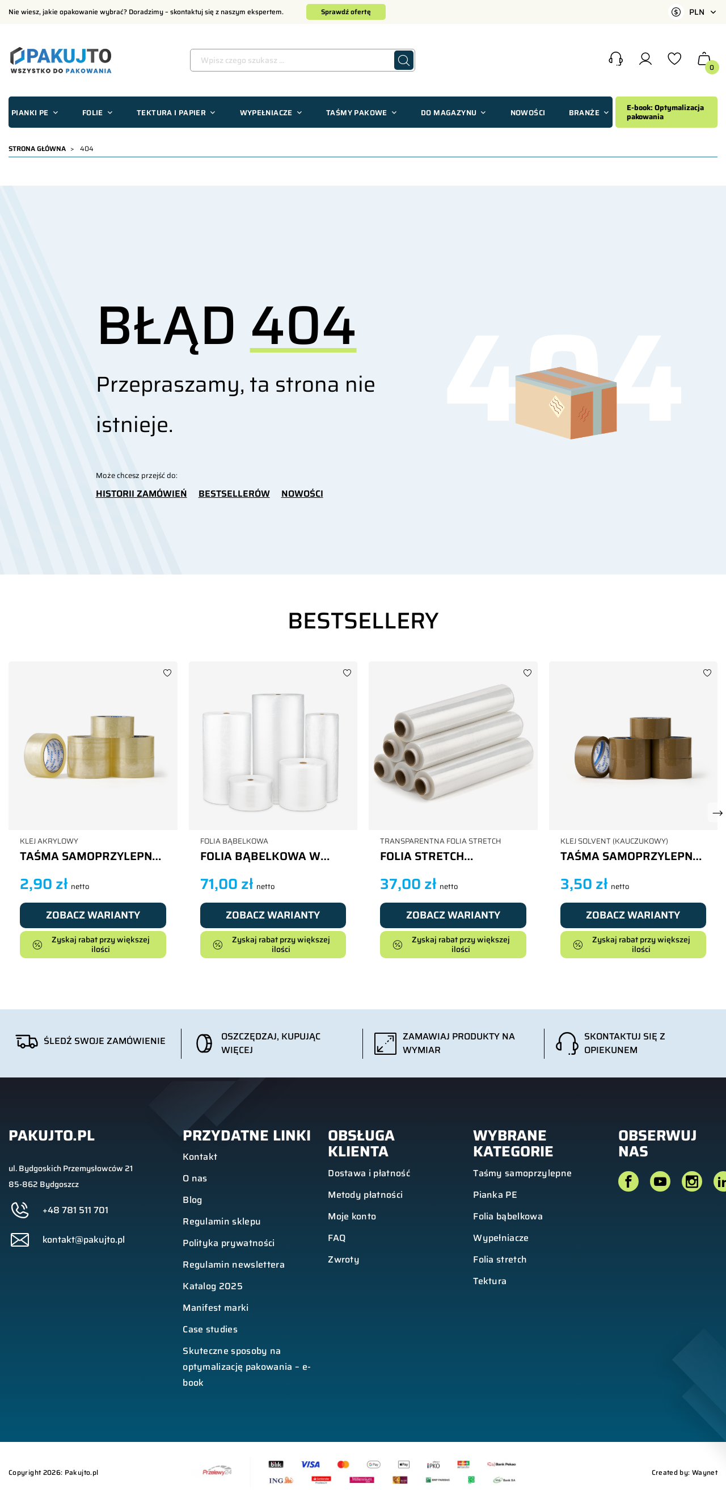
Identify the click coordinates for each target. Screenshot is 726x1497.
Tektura (489, 1281)
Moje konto (352, 1216)
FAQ (336, 1238)
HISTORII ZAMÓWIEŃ (141, 494)
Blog (192, 1200)
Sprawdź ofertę (346, 11)
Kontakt (200, 1157)
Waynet (704, 1472)
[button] (615, 60)
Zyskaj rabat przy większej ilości (91, 944)
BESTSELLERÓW (234, 494)
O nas (195, 1178)
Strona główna (37, 148)
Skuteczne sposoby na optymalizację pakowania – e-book (247, 1367)
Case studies (210, 1329)
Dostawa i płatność (369, 1173)
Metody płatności (365, 1195)
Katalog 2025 (213, 1286)
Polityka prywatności (229, 1243)
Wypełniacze (501, 1238)
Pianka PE (495, 1195)
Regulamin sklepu (222, 1221)
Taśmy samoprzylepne (522, 1173)
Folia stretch (500, 1259)
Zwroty (344, 1259)
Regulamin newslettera (234, 1264)
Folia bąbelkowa (508, 1216)
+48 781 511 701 (75, 1210)
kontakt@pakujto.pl (84, 1240)
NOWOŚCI (302, 494)
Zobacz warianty (93, 915)
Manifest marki (215, 1308)
